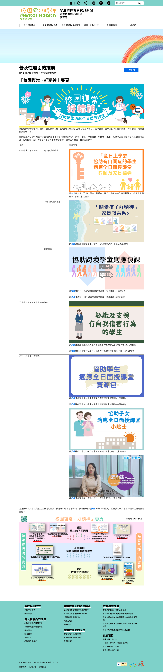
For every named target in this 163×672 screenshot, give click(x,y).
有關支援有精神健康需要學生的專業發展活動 (120, 618)
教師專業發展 (111, 606)
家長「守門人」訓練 (111, 647)
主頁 (20, 73)
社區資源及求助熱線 (72, 617)
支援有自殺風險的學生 (73, 638)
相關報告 (67, 624)
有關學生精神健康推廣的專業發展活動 (118, 614)
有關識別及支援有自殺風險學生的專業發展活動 (120, 625)
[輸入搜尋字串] (129, 3)
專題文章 (28, 638)
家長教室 (28, 634)
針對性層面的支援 (74, 630)
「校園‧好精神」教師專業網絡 (115, 643)
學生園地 (28, 630)
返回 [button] (132, 70)
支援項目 (108, 635)
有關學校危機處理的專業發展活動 (116, 630)
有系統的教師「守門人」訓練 (114, 610)
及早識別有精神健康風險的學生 (76, 610)
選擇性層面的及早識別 (77, 606)
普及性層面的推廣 (31, 73)
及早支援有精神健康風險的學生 (76, 614)
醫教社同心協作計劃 (111, 650)
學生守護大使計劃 (110, 639)
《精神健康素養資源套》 (34, 627)
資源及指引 (68, 621)
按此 (73, 193)
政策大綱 (28, 614)
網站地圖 (42, 667)
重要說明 (22, 667)
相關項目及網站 (30, 641)
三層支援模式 (29, 610)
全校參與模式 (32, 606)
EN (101, 3)
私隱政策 (32, 667)
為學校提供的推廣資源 (48, 73)
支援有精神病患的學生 (73, 634)
